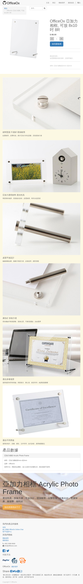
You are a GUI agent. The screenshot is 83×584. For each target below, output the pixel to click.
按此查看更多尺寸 (12, 507)
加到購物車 (56, 44)
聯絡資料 (6, 538)
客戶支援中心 (7, 532)
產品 (5, 8)
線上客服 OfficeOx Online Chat (13, 529)
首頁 (4, 527)
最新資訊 (6, 540)
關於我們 (15, 566)
